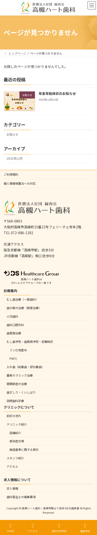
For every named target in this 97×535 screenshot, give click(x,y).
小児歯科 (12, 316)
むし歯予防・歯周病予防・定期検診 (30, 341)
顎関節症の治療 (17, 384)
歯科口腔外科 (15, 324)
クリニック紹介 (17, 424)
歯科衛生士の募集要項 (21, 496)
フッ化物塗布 (18, 350)
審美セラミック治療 (20, 375)
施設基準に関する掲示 (24, 449)
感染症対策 (16, 441)
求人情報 (12, 488)
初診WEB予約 (59, 528)
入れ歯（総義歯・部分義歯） (25, 367)
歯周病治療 (14, 333)
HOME (10, 528)
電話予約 (85, 528)
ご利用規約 (11, 174)
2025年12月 (15, 158)
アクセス (12, 466)
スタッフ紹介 (15, 458)
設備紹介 (15, 432)
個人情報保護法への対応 (20, 183)
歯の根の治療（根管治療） (24, 308)
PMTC (13, 358)
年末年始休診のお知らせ (57, 93)
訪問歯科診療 (15, 400)
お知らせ (12, 134)
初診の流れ (14, 416)
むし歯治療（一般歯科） (23, 299)
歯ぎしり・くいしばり (21, 392)
